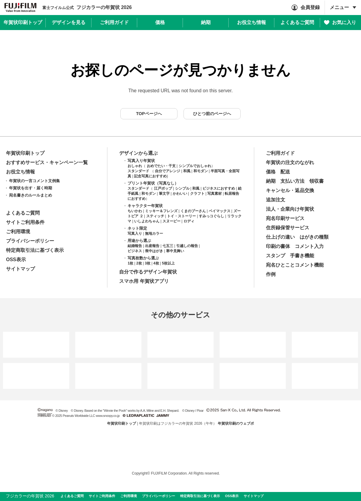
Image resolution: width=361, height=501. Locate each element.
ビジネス (135, 251)
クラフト (197, 193)
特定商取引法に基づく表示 (35, 250)
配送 (285, 171)
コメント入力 (309, 246)
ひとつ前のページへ (212, 113)
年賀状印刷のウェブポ (236, 423)
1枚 (130, 263)
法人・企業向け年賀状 (290, 209)
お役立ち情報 (20, 171)
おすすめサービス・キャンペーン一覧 (47, 162)
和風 (186, 171)
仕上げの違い (280, 237)
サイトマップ (20, 268)
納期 (271, 181)
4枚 (156, 263)
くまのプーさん (193, 211)
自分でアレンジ (167, 171)
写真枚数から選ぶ (143, 258)
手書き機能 (302, 255)
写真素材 (214, 193)
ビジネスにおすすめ (218, 188)
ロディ (189, 221)
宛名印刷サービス (285, 218)
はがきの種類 (314, 237)
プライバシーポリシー (30, 240)
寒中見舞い (175, 251)
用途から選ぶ (139, 240)
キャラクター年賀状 (145, 205)
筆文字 (164, 193)
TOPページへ (149, 113)
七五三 (167, 246)
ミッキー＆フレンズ (161, 211)
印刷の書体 (278, 246)
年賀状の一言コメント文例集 (34, 181)
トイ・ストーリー (181, 216)
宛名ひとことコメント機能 (295, 264)
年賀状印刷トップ (25, 153)
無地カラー (154, 233)
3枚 (147, 263)
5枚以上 (168, 263)
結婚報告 (135, 246)
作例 (271, 274)
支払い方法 (292, 181)
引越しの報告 (187, 246)
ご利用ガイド (280, 153)
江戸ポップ (163, 188)
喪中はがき (154, 251)
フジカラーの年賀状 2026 (87, 7)
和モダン (200, 171)
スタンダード (138, 171)
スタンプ (275, 255)
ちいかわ (135, 211)
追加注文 (275, 199)
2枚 (139, 263)
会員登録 (310, 7)
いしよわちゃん (146, 221)
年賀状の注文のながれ (290, 162)
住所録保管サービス (287, 227)
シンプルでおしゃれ (195, 166)
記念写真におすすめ (150, 176)
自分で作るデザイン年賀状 (148, 271)
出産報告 (152, 246)
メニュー (339, 7)
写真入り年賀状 (141, 160)
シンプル (182, 188)
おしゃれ (135, 166)
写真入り (135, 233)
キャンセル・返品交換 (290, 190)
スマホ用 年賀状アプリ (143, 281)
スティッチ (155, 216)
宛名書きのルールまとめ (30, 195)
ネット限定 (137, 228)
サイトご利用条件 (25, 222)
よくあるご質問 (23, 212)
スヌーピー (171, 221)
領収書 (316, 181)
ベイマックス (219, 211)
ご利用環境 (18, 231)
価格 (271, 171)
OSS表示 (16, 259)
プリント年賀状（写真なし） (153, 183)
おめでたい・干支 (161, 166)
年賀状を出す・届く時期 (30, 188)
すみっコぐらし (211, 216)
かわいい (180, 193)
